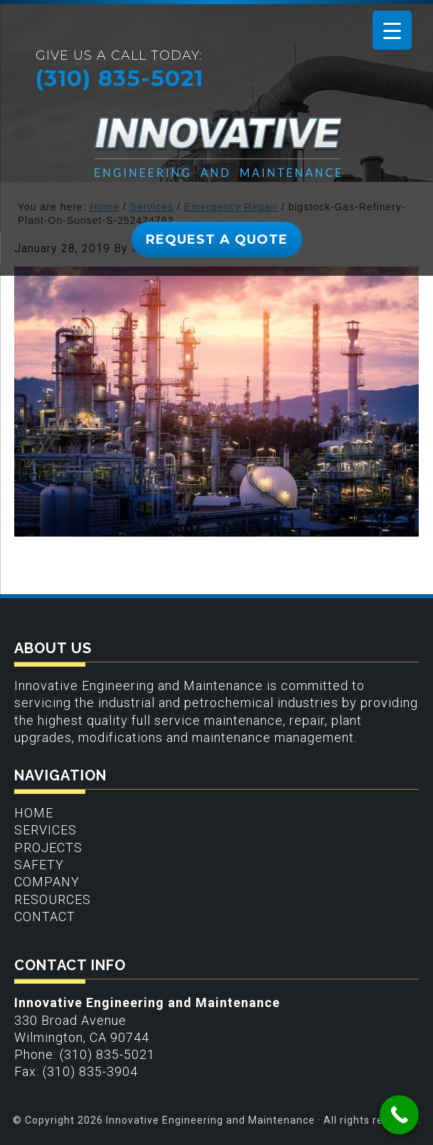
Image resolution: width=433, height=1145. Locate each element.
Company (47, 881)
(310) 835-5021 (119, 79)
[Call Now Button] (399, 1114)
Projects (48, 847)
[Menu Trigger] (392, 30)
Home (33, 812)
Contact (44, 916)
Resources (52, 899)
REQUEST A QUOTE (217, 239)
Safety (39, 864)
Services (45, 829)
